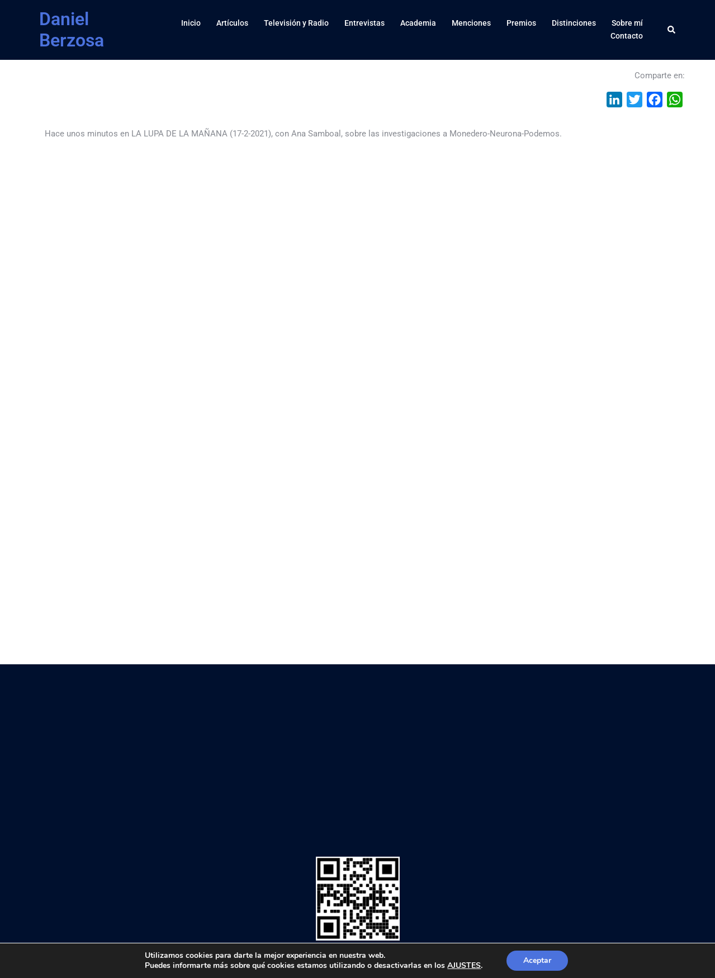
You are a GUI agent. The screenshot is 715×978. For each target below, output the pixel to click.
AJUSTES (464, 966)
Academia (418, 22)
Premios (521, 22)
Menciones (471, 22)
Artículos (232, 22)
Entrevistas (364, 22)
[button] (671, 29)
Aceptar (537, 960)
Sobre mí (627, 22)
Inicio (191, 22)
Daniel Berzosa (71, 29)
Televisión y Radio (296, 22)
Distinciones (574, 22)
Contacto (626, 35)
